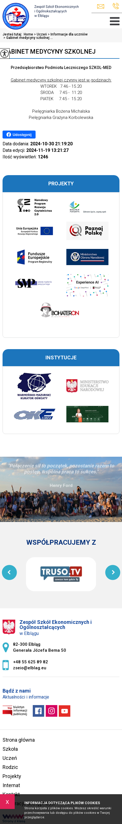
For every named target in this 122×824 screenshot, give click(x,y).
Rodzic (10, 767)
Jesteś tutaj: (13, 34)
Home (28, 34)
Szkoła (10, 749)
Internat (11, 785)
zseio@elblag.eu (100, 6)
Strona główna (19, 740)
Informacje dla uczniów (67, 34)
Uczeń (40, 34)
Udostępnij (19, 134)
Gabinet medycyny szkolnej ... (28, 37)
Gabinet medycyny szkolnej (49, 51)
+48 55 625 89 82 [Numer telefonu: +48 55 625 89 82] (30, 661)
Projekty (12, 776)
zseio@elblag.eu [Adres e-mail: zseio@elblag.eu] (29, 667)
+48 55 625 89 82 (116, 6)
